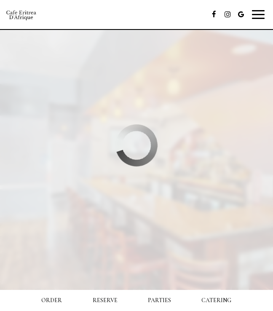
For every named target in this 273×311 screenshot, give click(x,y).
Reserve (105, 300)
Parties (159, 300)
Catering (216, 300)
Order (51, 300)
